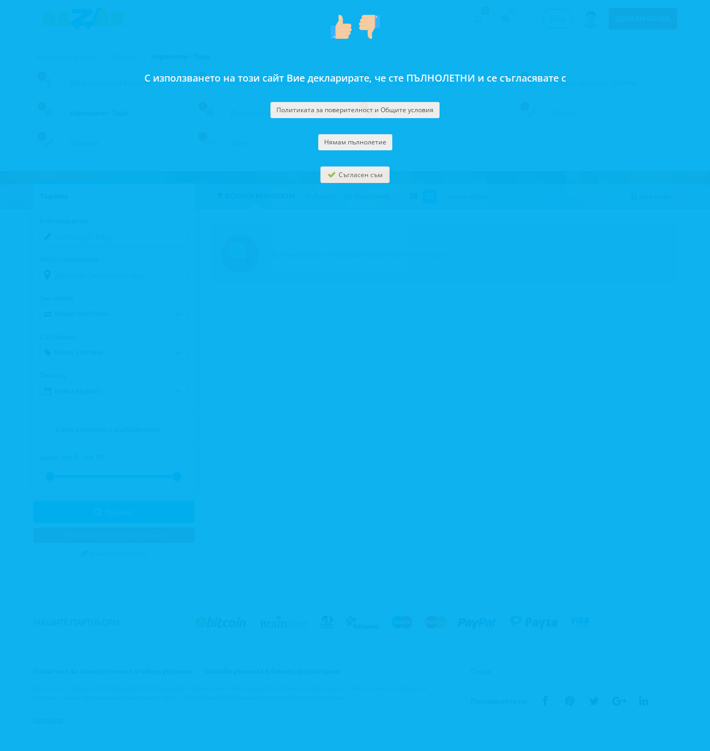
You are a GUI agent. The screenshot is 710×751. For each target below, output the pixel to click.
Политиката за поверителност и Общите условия (355, 109)
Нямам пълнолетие (355, 142)
